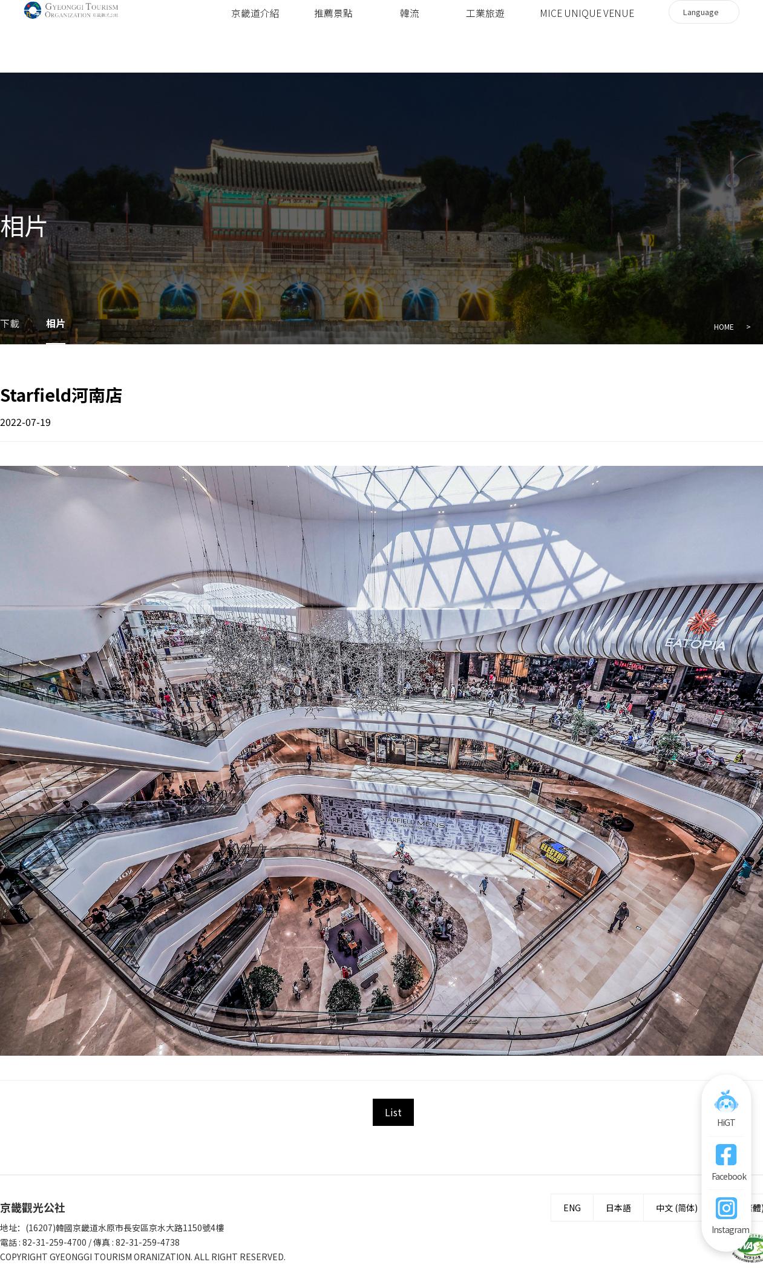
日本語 (618, 1208)
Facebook (726, 1176)
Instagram (726, 1229)
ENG (572, 1208)
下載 (9, 323)
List (393, 1112)
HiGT (726, 1122)
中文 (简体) (677, 1208)
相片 (55, 323)
